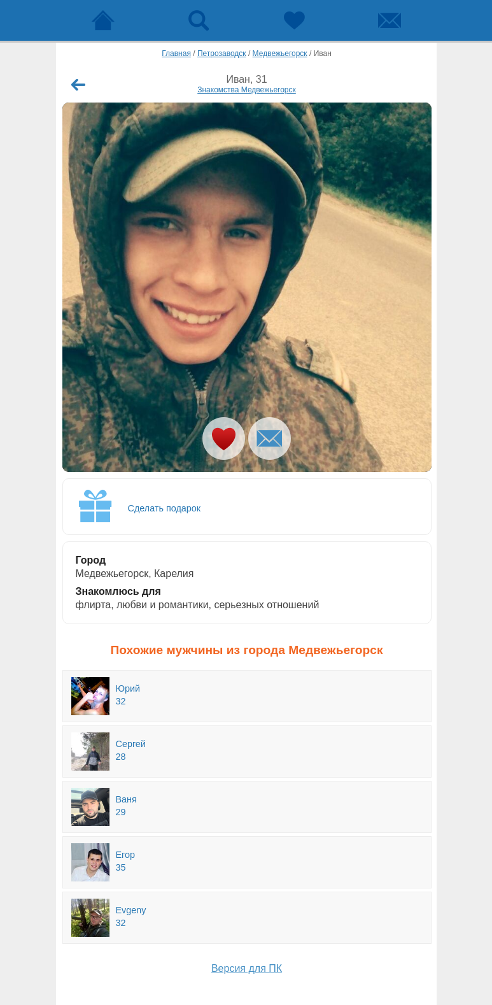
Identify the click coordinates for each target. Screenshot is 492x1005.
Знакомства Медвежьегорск (246, 89)
